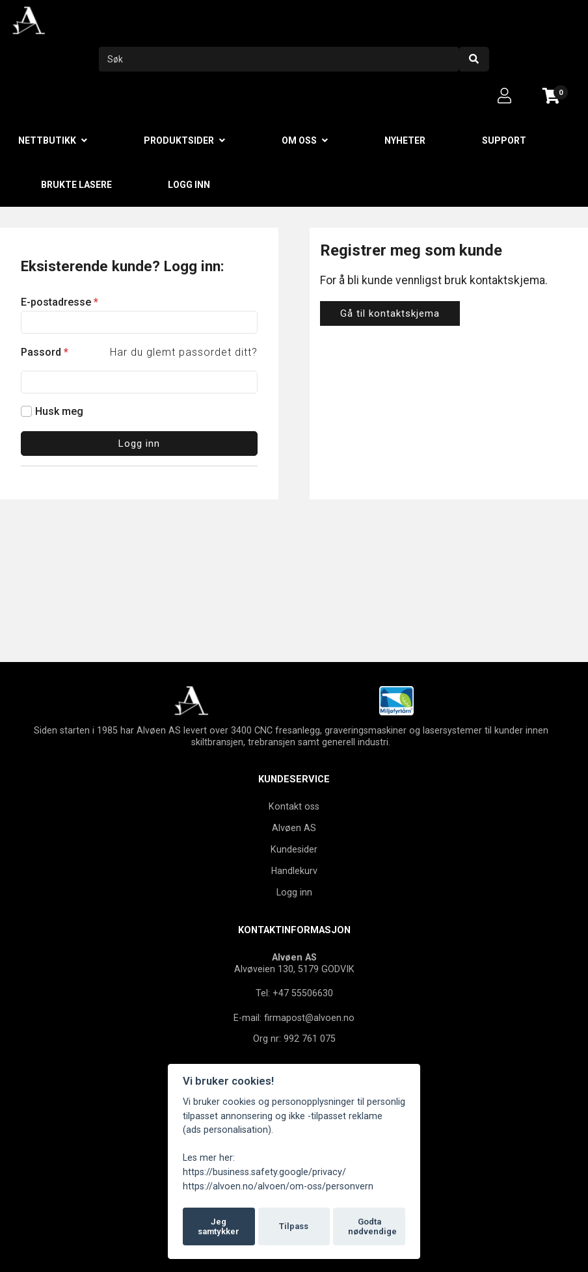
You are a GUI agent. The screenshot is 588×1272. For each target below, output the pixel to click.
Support (504, 140)
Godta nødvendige (372, 1227)
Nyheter (404, 140)
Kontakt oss (294, 806)
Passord (44, 352)
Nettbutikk (47, 140)
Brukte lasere (76, 184)
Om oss (299, 140)
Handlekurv (294, 871)
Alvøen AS (294, 828)
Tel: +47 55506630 (294, 993)
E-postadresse (59, 302)
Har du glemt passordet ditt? (184, 352)
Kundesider (294, 849)
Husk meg (59, 411)
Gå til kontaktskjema (390, 313)
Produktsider (179, 140)
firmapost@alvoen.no (309, 1018)
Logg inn (189, 184)
